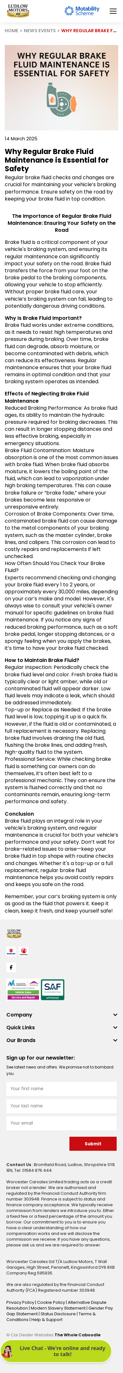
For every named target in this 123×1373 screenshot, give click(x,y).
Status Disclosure (59, 1314)
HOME (11, 30)
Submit (93, 1144)
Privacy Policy (20, 1302)
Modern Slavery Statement (59, 1308)
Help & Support (46, 1320)
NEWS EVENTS (40, 30)
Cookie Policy (51, 1302)
